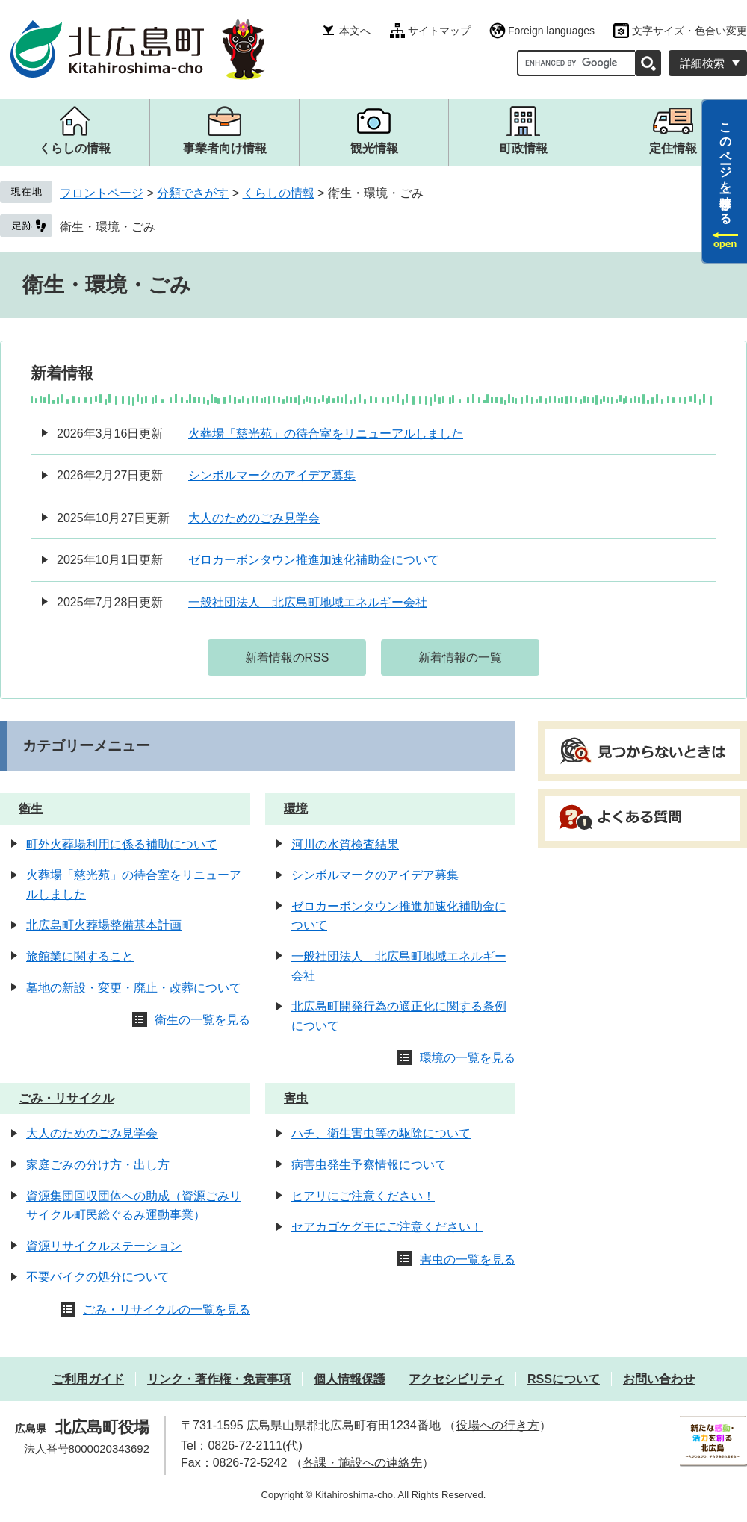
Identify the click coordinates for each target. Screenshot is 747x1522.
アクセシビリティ (456, 1379)
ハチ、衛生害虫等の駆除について (381, 1133)
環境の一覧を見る (467, 1058)
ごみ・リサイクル (66, 1098)
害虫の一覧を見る (467, 1259)
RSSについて (563, 1379)
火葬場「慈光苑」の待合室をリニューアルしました (325, 433)
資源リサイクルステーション (104, 1246)
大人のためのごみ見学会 (254, 518)
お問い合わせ (659, 1379)
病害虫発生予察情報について (369, 1164)
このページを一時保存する (725, 166)
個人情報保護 (349, 1379)
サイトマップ (439, 31)
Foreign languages (551, 31)
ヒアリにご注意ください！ (363, 1196)
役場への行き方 (497, 1425)
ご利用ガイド (88, 1379)
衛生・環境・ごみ (107, 226)
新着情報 (62, 373)
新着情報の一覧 (460, 657)
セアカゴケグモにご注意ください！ (387, 1226)
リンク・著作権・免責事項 (219, 1379)
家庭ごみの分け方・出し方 (98, 1164)
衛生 (31, 808)
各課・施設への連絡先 (362, 1462)
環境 (296, 808)
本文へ (355, 31)
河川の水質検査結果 (345, 844)
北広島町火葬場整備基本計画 (104, 925)
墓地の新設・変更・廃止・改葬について (133, 987)
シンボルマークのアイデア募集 (272, 475)
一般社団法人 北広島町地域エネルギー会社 (307, 602)
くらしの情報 (278, 193)
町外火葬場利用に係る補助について (121, 844)
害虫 (296, 1098)
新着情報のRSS (287, 657)
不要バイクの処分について (98, 1276)
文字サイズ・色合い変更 (689, 31)
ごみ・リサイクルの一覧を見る (166, 1309)
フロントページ (101, 193)
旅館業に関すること (80, 956)
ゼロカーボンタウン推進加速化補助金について (313, 559)
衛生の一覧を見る (202, 1019)
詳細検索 (702, 63)
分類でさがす (193, 193)
